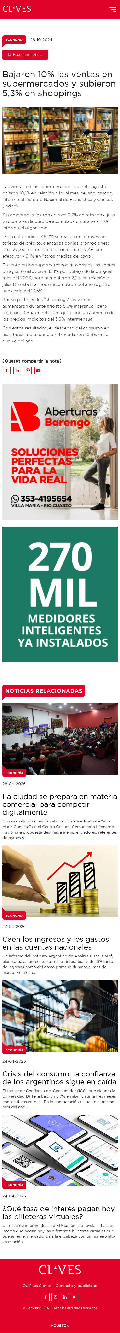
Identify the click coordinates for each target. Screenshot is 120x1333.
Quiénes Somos (37, 1286)
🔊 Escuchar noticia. (25, 55)
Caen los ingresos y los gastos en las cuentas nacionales (55, 943)
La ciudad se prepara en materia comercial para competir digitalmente (59, 804)
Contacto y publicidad (76, 1286)
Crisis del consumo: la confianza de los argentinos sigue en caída (59, 1078)
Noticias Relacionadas (43, 691)
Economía (14, 39)
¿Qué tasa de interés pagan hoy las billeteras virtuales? (58, 1212)
